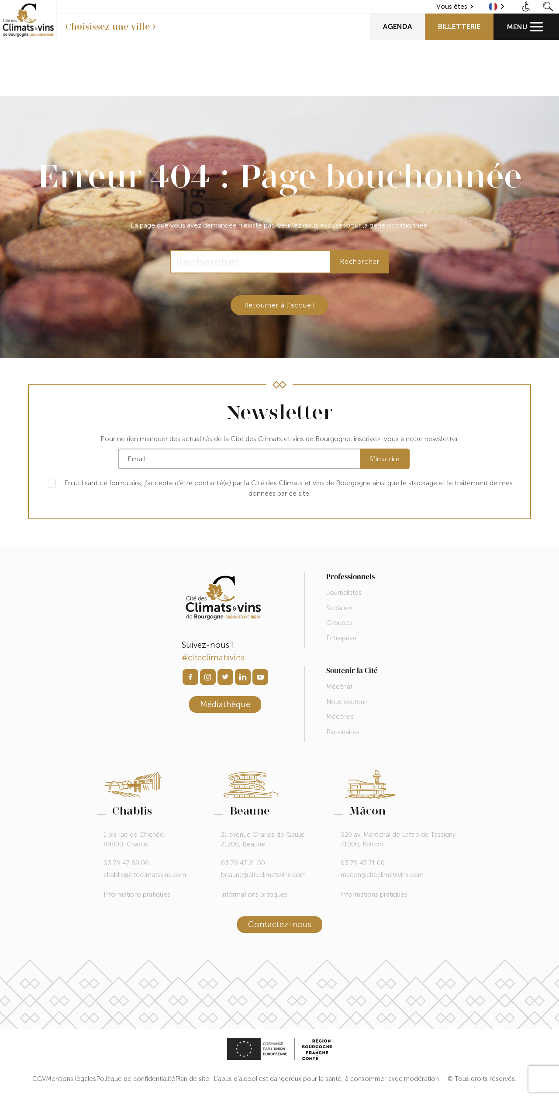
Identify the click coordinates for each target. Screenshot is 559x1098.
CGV (39, 1079)
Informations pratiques (137, 894)
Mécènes (340, 717)
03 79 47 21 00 (243, 863)
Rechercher (360, 261)
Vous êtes (451, 6)
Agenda (397, 26)
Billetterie (459, 26)
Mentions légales (71, 1079)
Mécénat (339, 687)
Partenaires (342, 732)
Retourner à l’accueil (279, 305)
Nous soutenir (347, 702)
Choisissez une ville (108, 26)
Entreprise (341, 638)
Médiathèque (225, 704)
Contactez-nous (279, 924)
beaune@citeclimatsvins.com (263, 875)
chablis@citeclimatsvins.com (145, 875)
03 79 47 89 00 (126, 863)
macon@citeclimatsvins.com (382, 875)
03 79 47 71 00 (363, 863)
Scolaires (339, 608)
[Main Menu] (526, 27)
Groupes (339, 623)
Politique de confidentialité (135, 1079)
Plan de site (192, 1079)
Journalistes (344, 593)
